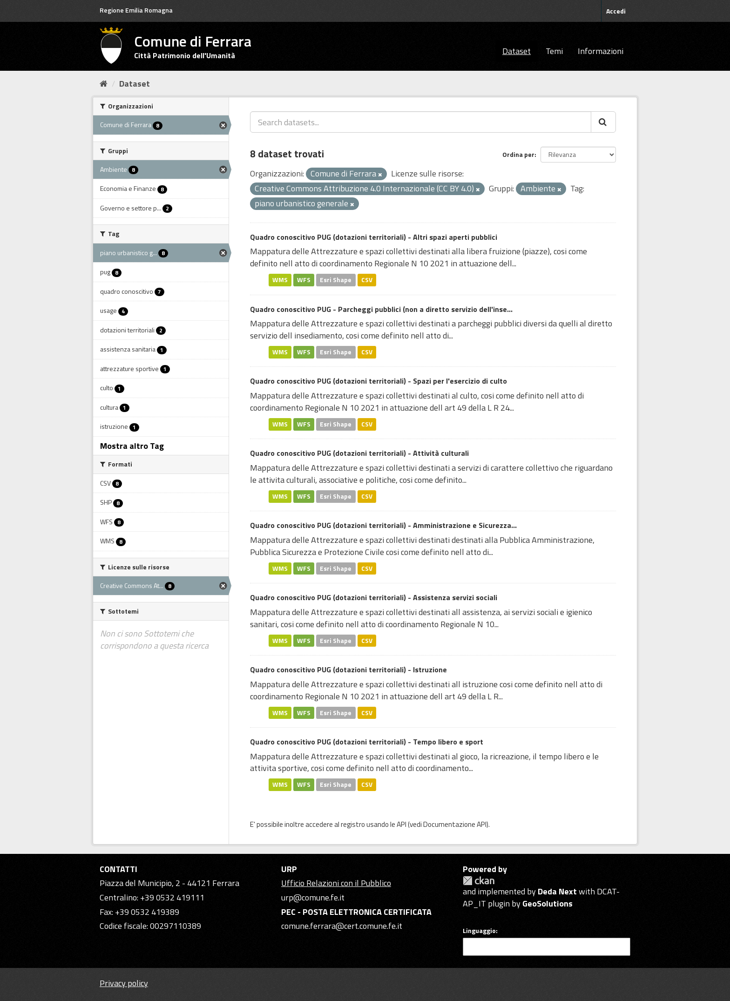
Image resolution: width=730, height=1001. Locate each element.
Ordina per (518, 154)
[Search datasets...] (420, 122)
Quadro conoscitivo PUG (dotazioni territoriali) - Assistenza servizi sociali (373, 597)
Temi (554, 51)
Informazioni (600, 51)
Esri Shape (335, 279)
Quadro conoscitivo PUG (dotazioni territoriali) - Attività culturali (359, 453)
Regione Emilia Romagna (136, 10)
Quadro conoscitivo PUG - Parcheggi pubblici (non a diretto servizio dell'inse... (381, 309)
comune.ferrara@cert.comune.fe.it (341, 926)
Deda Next (557, 891)
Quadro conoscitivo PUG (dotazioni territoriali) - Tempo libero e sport (366, 741)
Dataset (516, 51)
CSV (366, 279)
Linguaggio (479, 930)
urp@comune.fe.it (313, 897)
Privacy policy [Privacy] (124, 983)
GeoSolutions (547, 903)
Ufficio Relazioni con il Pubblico (336, 883)
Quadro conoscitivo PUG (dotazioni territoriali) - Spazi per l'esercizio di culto (378, 380)
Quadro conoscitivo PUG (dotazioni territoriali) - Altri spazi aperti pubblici (373, 237)
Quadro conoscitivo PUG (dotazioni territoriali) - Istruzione (348, 669)
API (401, 824)
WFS (304, 279)
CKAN (478, 881)
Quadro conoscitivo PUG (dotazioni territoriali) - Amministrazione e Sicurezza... (383, 525)
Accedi (616, 11)
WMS (280, 279)
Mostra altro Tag (132, 446)
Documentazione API (455, 824)
